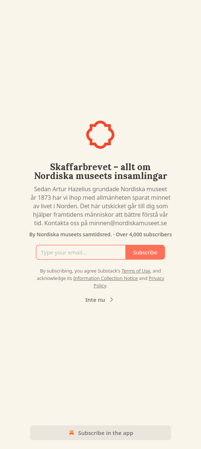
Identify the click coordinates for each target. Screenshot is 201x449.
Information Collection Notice (105, 278)
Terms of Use (136, 270)
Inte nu (100, 299)
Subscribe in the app (101, 432)
